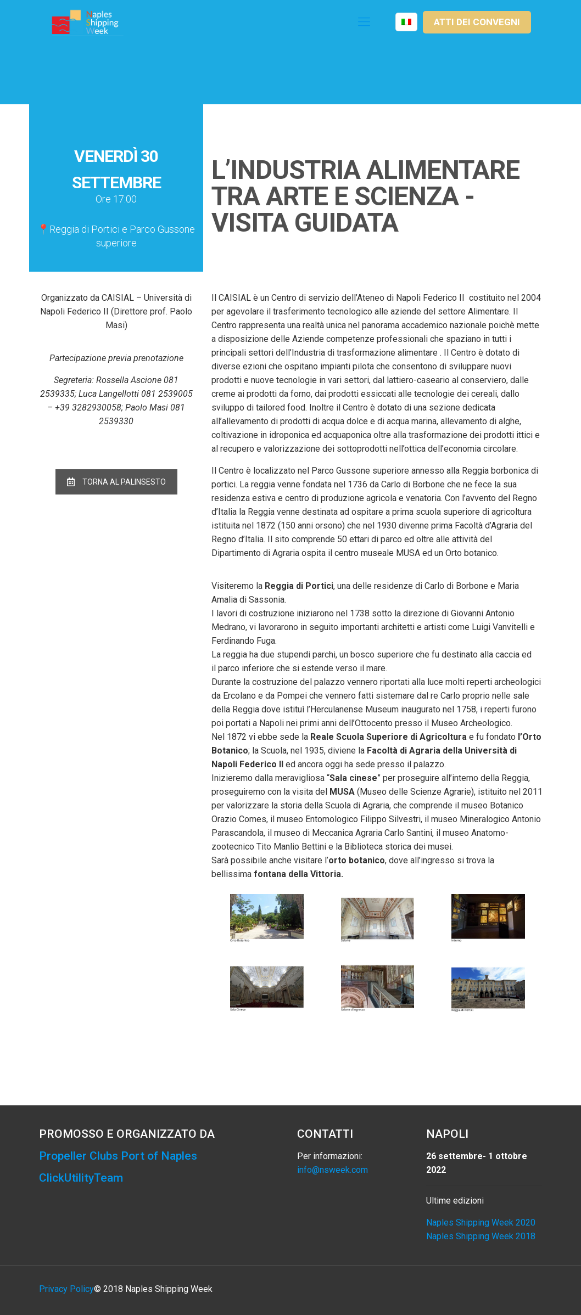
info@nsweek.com (332, 1170)
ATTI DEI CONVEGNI (477, 21)
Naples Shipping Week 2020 (480, 1222)
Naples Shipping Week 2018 (480, 1236)
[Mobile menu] (364, 22)
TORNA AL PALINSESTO (116, 481)
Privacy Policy (66, 1289)
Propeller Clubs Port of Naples (118, 1155)
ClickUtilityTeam (81, 1177)
